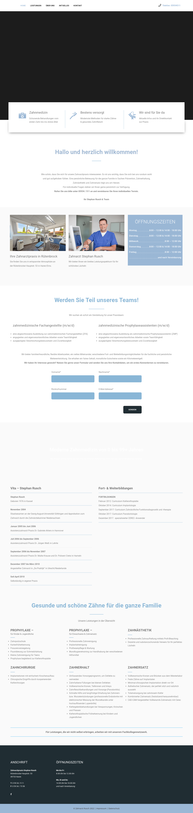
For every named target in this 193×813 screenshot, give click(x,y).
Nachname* (104, 372)
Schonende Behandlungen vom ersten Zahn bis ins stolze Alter (43, 120)
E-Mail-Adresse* (106, 389)
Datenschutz (114, 808)
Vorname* (56, 372)
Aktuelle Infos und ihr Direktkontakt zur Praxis (155, 120)
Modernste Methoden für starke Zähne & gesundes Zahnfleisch (98, 120)
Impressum (101, 808)
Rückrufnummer (58, 389)
